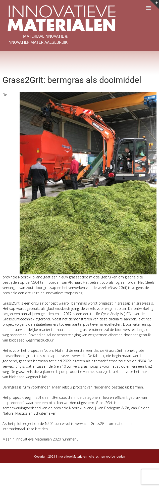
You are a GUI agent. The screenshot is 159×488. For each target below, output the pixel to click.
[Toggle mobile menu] (148, 8)
